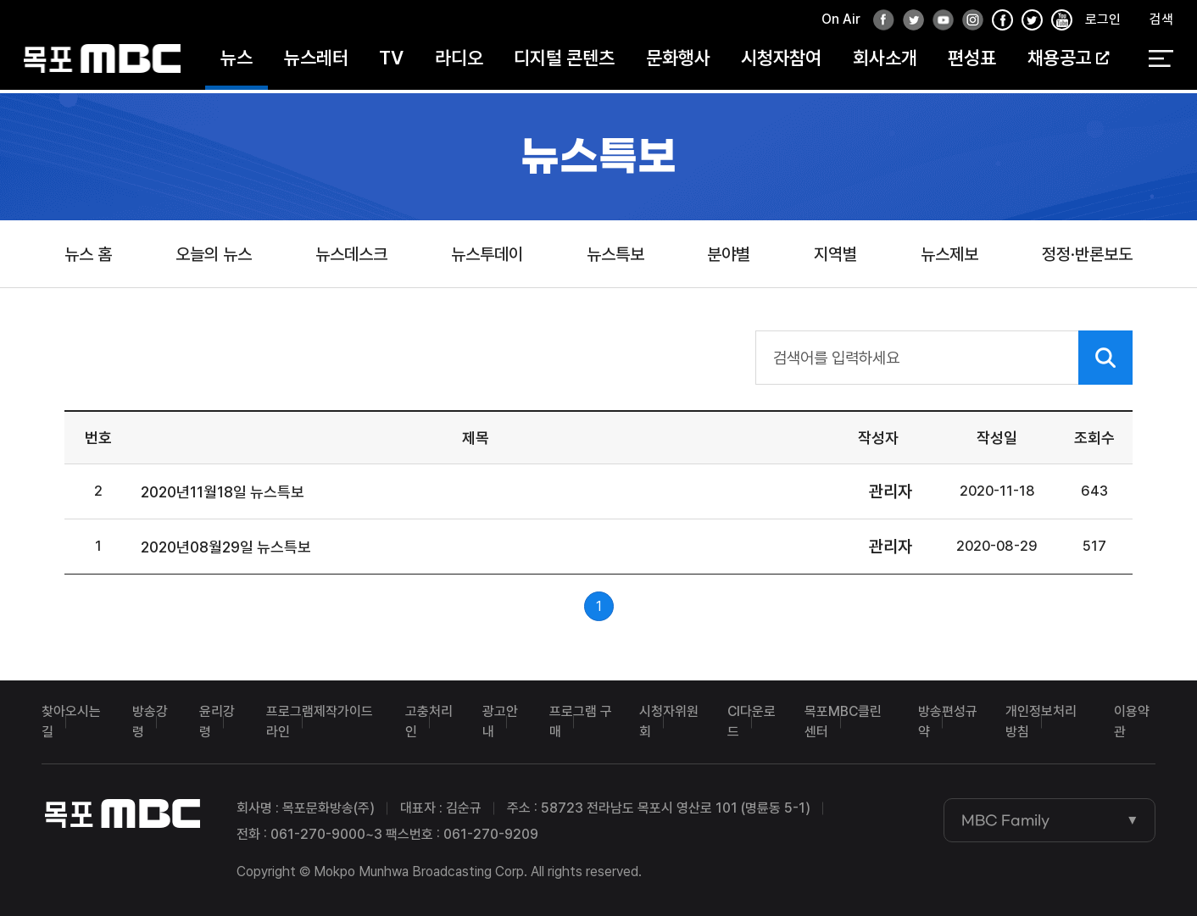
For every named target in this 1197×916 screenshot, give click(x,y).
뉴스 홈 (88, 254)
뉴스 (236, 61)
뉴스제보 (949, 254)
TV (391, 61)
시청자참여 (781, 61)
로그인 (1103, 22)
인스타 (968, 24)
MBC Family (1005, 820)
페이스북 (879, 24)
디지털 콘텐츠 (564, 61)
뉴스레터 (316, 61)
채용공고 (1068, 61)
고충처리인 (429, 721)
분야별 (728, 254)
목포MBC (102, 61)
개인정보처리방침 (1041, 721)
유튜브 (938, 24)
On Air (840, 22)
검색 (1161, 22)
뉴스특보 (615, 254)
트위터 (909, 24)
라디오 (459, 61)
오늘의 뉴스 (213, 254)
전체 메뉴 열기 (1161, 62)
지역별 (835, 254)
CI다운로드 (751, 721)
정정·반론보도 (1087, 254)
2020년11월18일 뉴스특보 (222, 492)
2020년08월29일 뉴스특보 (226, 547)
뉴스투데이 (487, 254)
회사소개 (885, 61)
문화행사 (678, 61)
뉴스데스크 (351, 254)
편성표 (972, 61)
